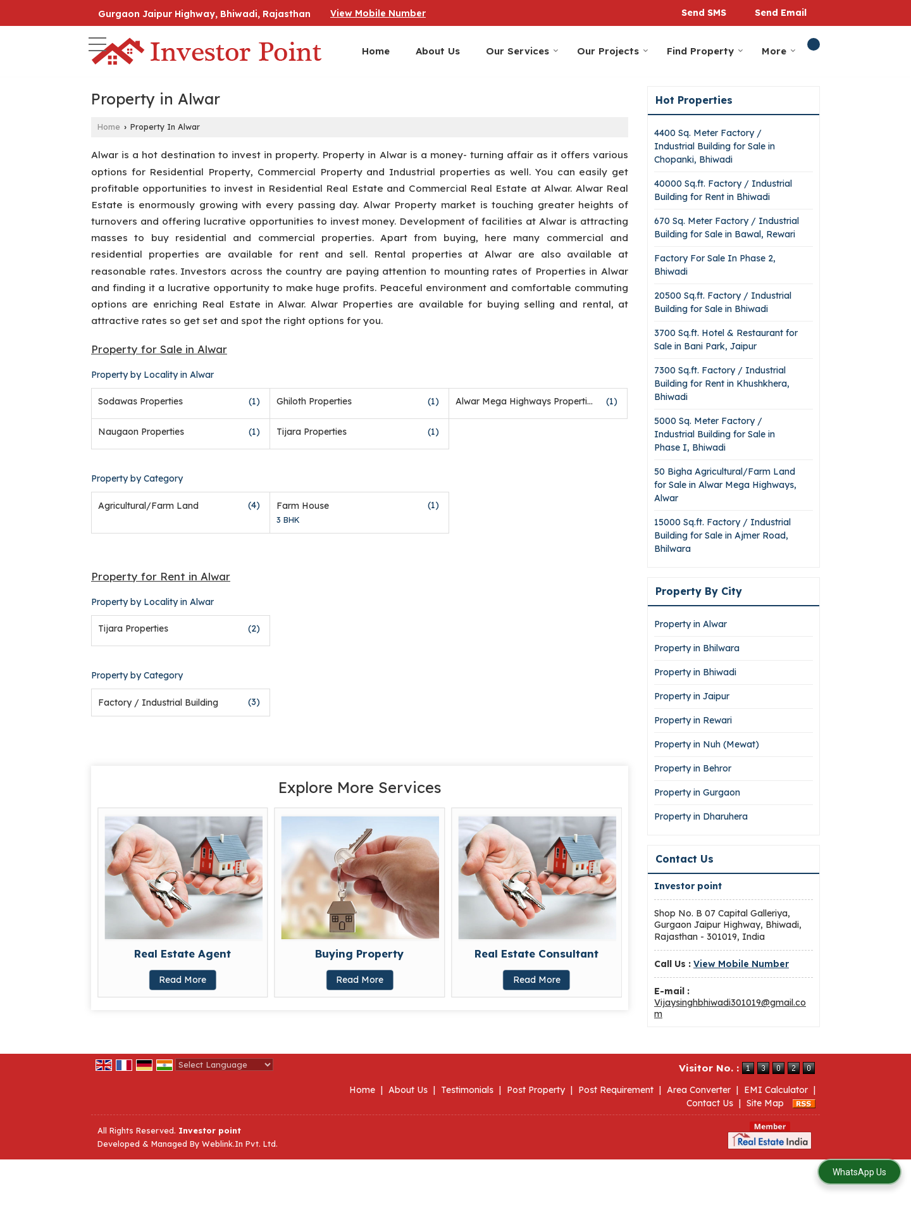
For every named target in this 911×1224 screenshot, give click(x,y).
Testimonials (467, 1090)
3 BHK (288, 520)
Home (376, 51)
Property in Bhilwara (697, 648)
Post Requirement (616, 1090)
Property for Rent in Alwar (160, 576)
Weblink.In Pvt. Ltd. (240, 1144)
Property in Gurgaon (697, 792)
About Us (438, 51)
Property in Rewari (693, 720)
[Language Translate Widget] (224, 1064)
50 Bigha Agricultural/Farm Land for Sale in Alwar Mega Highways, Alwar (725, 485)
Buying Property (359, 953)
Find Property (705, 51)
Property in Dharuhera (701, 816)
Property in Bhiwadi (695, 672)
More (779, 51)
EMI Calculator (776, 1090)
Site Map (765, 1103)
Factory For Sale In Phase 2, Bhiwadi (715, 265)
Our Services (522, 51)
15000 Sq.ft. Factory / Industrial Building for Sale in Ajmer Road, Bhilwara (722, 535)
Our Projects (612, 51)
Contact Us (709, 1103)
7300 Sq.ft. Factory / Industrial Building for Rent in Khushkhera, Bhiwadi (722, 384)
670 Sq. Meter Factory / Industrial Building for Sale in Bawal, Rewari (726, 227)
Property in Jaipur (691, 696)
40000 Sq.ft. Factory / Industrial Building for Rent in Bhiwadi (723, 190)
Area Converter (699, 1090)
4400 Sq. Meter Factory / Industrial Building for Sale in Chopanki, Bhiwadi (714, 146)
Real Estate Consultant (536, 953)
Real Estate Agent (182, 953)
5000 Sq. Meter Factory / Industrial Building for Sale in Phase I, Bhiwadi (714, 434)
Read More (182, 979)
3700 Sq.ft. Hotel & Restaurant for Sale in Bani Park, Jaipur (726, 339)
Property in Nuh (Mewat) (706, 744)
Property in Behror (692, 768)
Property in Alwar (690, 624)
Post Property (536, 1090)
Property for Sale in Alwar (159, 349)
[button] (378, 13)
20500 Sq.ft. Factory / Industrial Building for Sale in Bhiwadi (722, 302)
